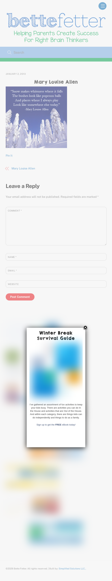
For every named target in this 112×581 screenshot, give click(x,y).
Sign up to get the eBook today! (56, 527)
